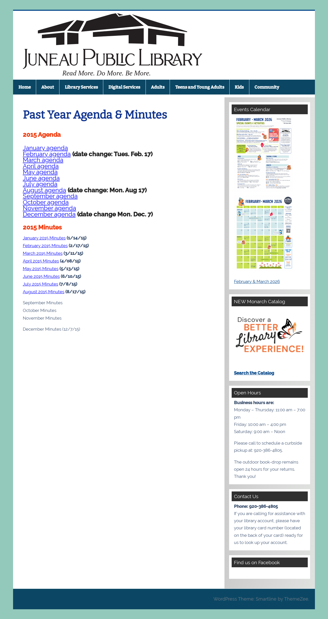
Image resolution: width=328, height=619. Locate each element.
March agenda (43, 160)
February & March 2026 (257, 281)
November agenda (49, 208)
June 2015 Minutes (41, 276)
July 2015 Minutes (40, 284)
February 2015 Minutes (45, 245)
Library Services (81, 87)
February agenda (47, 154)
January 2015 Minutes (44, 237)
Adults (158, 87)
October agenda (46, 202)
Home (24, 87)
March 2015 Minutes (43, 253)
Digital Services (124, 87)
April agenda (41, 166)
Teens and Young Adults (199, 87)
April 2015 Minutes (41, 261)
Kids (239, 87)
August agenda (44, 190)
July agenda (40, 184)
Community (266, 87)
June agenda (41, 178)
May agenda (40, 172)
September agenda (50, 196)
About (47, 87)
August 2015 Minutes (43, 291)
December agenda (49, 214)
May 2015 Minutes (40, 268)
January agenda (45, 148)
